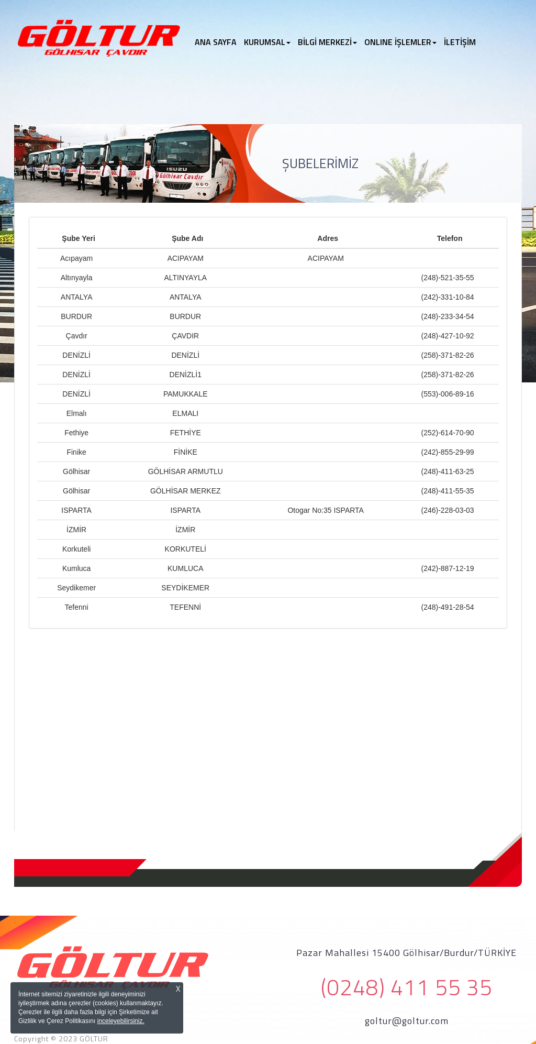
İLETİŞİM (460, 42)
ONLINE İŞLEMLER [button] (400, 42)
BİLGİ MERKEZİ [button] (327, 42)
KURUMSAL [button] (267, 42)
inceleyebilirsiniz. (120, 1021)
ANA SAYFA (217, 42)
